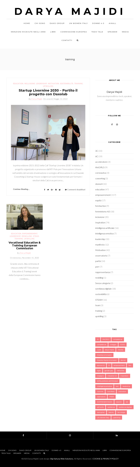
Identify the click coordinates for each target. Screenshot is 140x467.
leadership (41, 83)
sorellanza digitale (103, 288)
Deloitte (120, 350)
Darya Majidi (70, 11)
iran (117, 386)
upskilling (48, 86)
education (18, 83)
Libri (53, 32)
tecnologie (121, 412)
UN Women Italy (78, 23)
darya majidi (109, 350)
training (78, 83)
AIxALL (112, 23)
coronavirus (100, 172)
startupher (101, 412)
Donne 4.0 (98, 23)
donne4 (98, 184)
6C (96, 156)
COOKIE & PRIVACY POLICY (106, 459)
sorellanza (111, 407)
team (97, 305)
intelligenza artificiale (104, 228)
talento (111, 412)
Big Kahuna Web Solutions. (62, 459)
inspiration (124, 376)
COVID (122, 345)
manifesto (100, 244)
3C (96, 150)
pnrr (97, 266)
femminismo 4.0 (102, 211)
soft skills (100, 407)
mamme (100, 391)
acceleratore (101, 161)
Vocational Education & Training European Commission (25, 245)
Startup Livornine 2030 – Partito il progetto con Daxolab (48, 92)
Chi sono (40, 23)
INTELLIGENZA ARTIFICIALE (107, 381)
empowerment (119, 365)
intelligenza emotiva (104, 233)
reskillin (119, 402)
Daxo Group (57, 23)
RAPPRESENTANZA (104, 402)
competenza (117, 339)
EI (109, 365)
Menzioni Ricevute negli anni (28, 32)
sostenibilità (66, 83)
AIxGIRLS (99, 167)
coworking (100, 178)
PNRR (111, 397)
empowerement (30, 233)
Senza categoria (102, 283)
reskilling (27, 236)
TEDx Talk (97, 32)
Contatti (67, 40)
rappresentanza (102, 272)
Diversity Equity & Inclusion (107, 360)
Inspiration (100, 222)
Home (27, 23)
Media (125, 32)
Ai (98, 339)
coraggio (113, 345)
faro (130, 365)
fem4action (100, 206)
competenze (101, 345)
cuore (99, 350)
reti (127, 402)
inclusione (29, 83)
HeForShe (120, 371)
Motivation (53, 83)
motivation (122, 391)
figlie (99, 371)
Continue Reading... (21, 189)
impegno (100, 376)
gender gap (109, 371)
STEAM (36, 236)
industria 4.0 (112, 376)
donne (123, 360)
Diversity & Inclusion (104, 355)
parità (98, 261)
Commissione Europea (73, 32)
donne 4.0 (100, 365)
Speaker (112, 32)
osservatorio (101, 255)
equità (98, 200)
